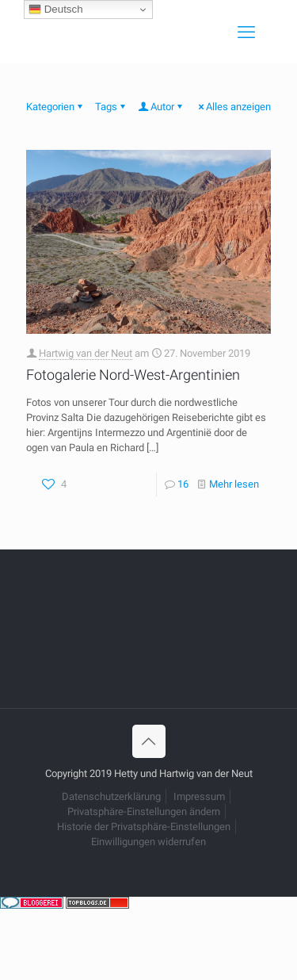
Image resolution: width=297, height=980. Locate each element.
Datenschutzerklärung (111, 796)
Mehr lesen (234, 484)
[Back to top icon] (149, 741)
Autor (161, 107)
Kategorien (55, 107)
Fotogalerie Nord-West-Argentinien (133, 374)
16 (182, 484)
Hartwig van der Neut (85, 353)
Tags (111, 107)
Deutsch (56, 9)
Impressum (199, 796)
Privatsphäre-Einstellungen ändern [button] (143, 811)
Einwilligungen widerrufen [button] (148, 842)
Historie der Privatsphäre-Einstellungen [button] (143, 827)
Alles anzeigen (233, 107)
